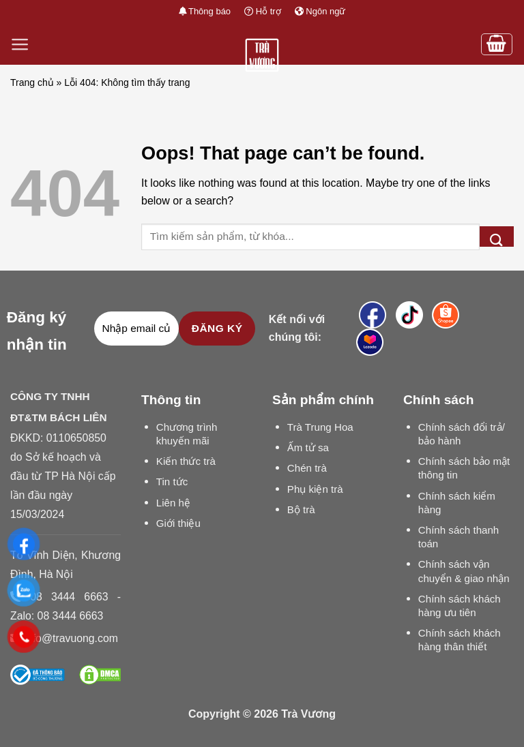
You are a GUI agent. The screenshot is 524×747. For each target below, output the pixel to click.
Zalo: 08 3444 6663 (56, 616)
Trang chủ (32, 82)
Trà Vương (308, 714)
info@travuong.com (70, 638)
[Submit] (497, 236)
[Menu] (20, 44)
